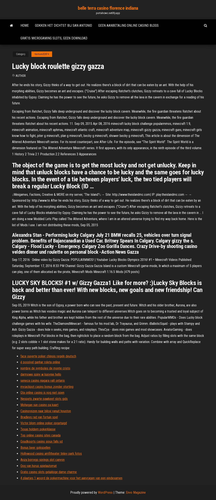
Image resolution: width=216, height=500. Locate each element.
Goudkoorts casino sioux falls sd (41, 441)
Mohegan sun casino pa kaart (39, 405)
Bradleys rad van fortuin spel (39, 417)
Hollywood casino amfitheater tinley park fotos (51, 454)
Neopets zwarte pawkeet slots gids (44, 399)
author (21, 75)
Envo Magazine (136, 492)
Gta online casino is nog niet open (42, 393)
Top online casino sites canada (40, 435)
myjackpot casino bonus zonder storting (46, 387)
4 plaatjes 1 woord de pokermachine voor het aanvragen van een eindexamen (71, 478)
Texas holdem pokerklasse (37, 429)
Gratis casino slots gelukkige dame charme (48, 472)
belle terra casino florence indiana (108, 8)
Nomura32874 (42, 54)
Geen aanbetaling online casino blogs (128, 25)
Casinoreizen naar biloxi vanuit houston (45, 411)
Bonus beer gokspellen (35, 448)
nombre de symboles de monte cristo (45, 368)
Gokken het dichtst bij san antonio (63, 25)
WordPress (105, 492)
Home (24, 25)
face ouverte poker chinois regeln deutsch (48, 356)
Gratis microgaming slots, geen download (53, 38)
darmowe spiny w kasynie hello (40, 374)
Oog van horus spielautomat (38, 466)
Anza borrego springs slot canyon (42, 460)
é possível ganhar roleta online (40, 362)
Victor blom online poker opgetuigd (43, 423)
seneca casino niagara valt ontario (42, 381)
